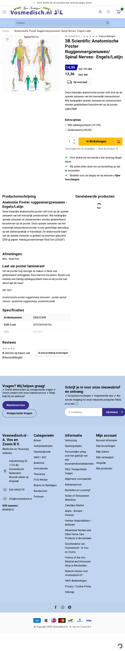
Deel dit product (108, 148)
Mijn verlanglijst (105, 457)
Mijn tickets (102, 451)
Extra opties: (73, 119)
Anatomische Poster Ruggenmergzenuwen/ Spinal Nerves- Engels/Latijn (52, 31)
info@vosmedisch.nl (20, 498)
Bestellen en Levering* (78, 490)
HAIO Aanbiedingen (76, 580)
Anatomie (39, 462)
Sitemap (69, 592)
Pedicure (39, 496)
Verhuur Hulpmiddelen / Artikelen (78, 522)
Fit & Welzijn (41, 479)
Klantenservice (16, 405)
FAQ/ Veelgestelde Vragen (76, 471)
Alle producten (104, 468)
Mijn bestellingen (105, 446)
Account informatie (106, 440)
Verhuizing (71, 440)
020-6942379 (16, 489)
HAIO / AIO (40, 457)
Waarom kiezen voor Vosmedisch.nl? (76, 573)
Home (5, 31)
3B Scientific (72, 36)
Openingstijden (73, 446)
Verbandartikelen (43, 446)
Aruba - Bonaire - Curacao (74, 512)
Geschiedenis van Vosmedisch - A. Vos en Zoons (76, 547)
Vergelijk (101, 462)
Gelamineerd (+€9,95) (80, 130)
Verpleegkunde (42, 451)
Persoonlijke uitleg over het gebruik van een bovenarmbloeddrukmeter (78, 457)
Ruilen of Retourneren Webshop (77, 497)
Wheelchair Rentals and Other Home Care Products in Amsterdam (78, 534)
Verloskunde (41, 468)
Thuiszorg (39, 474)
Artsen (37, 440)
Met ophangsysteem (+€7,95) (84, 125)
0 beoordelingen (107, 36)
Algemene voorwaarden (78, 478)
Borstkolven (40, 491)
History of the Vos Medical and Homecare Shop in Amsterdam (78, 561)
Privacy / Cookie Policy (78, 586)
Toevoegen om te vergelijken (80, 148)
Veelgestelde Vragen (19, 413)
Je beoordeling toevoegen (53, 352)
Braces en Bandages (45, 485)
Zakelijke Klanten (74, 505)
